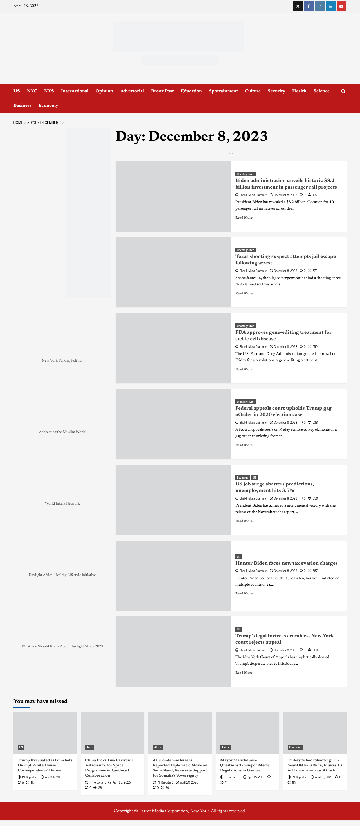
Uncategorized (245, 174)
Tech (90, 747)
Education (191, 91)
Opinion (104, 91)
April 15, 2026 (256, 776)
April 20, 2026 (189, 782)
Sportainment (223, 91)
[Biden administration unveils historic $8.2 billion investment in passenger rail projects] (173, 196)
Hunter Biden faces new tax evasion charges (286, 563)
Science (322, 91)
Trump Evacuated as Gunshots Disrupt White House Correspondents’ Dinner (45, 766)
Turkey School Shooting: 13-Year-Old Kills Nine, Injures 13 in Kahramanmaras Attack (315, 766)
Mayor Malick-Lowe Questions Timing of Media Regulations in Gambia (245, 766)
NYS (49, 91)
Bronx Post (162, 91)
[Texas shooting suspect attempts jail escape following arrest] (173, 272)
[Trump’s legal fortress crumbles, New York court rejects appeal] (173, 651)
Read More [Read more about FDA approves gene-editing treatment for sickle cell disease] (244, 369)
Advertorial (132, 91)
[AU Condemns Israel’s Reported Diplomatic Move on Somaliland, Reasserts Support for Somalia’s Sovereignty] (180, 733)
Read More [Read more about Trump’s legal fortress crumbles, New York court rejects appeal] (244, 673)
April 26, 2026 (54, 776)
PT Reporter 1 (30, 776)
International (75, 91)
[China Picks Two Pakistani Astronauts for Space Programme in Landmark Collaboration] (112, 733)
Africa (157, 747)
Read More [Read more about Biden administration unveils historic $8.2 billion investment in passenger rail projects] (244, 217)
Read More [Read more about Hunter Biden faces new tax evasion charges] (244, 593)
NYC (32, 91)
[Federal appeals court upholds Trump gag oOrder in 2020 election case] (173, 424)
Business (23, 105)
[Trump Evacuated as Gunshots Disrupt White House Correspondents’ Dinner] (45, 733)
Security (276, 91)
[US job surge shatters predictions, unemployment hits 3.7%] (173, 500)
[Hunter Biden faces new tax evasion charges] (173, 576)
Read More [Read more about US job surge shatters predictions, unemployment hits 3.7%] (244, 521)
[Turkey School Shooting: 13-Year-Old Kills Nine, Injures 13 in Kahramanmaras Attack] (315, 733)
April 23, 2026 (121, 782)
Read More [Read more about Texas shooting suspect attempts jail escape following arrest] (244, 293)
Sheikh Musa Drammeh (253, 194)
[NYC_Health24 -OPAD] (88, 212)
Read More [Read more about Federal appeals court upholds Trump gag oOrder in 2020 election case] (244, 445)
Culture (253, 91)
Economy (48, 105)
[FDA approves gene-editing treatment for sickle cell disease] (173, 348)
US (17, 91)
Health (299, 91)
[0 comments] (303, 194)
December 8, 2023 (285, 194)
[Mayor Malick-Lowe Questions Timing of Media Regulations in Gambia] (247, 733)
